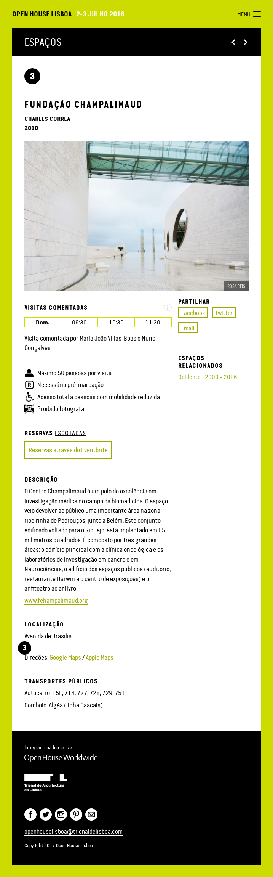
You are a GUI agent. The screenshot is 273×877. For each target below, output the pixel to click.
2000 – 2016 (221, 377)
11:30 (152, 322)
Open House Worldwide (60, 758)
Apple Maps (99, 657)
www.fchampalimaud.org (56, 600)
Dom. (43, 322)
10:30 (116, 322)
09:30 (79, 322)
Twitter (224, 312)
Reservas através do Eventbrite (68, 449)
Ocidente (189, 377)
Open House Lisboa (42, 13)
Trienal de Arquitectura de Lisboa (45, 782)
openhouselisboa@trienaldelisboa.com (73, 831)
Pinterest (76, 814)
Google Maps (65, 657)
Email (188, 328)
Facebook (193, 312)
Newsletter (91, 814)
